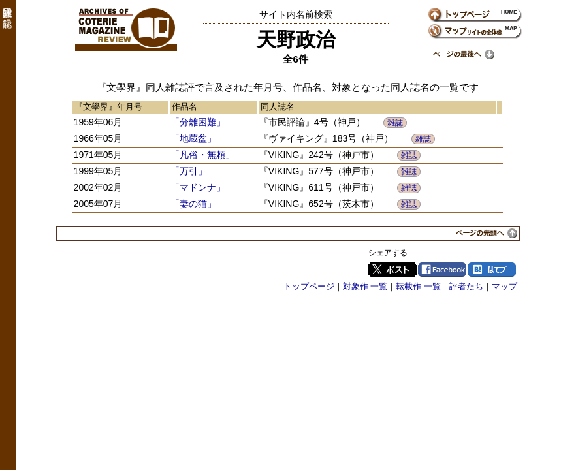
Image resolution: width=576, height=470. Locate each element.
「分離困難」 (197, 122)
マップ (504, 286)
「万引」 (188, 171)
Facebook (442, 269)
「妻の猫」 (193, 203)
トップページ (308, 286)
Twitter (392, 269)
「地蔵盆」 (193, 138)
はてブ (492, 269)
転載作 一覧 (418, 286)
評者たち (466, 286)
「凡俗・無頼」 (202, 154)
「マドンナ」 (197, 187)
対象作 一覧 (365, 286)
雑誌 (395, 122)
